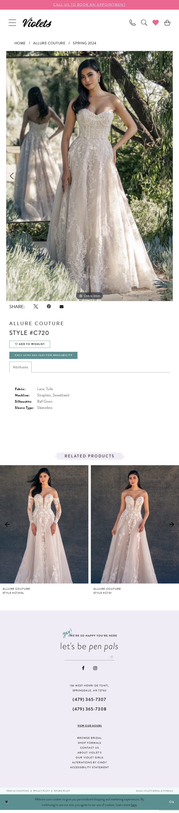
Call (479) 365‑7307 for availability (47, 357)
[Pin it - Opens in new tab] (49, 306)
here (134, 807)
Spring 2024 (84, 43)
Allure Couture (49, 43)
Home (20, 43)
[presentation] (44, 526)
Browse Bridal (89, 741)
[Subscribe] (114, 660)
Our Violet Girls (89, 760)
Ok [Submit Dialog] (171, 805)
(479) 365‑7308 (89, 712)
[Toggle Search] (144, 22)
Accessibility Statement (89, 770)
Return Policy (62, 794)
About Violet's (89, 756)
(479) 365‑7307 (89, 702)
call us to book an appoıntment (89, 4)
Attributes (20, 369)
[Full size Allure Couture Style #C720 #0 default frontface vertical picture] (89, 176)
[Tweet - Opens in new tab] (36, 306)
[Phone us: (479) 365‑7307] (132, 22)
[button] (12, 22)
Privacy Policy (41, 794)
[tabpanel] (89, 176)
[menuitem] (12, 22)
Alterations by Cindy (89, 765)
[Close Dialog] (7, 805)
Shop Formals (89, 746)
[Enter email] (89, 660)
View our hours (90, 729)
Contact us (89, 751)
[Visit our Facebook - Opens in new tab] (83, 671)
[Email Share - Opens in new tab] (61, 306)
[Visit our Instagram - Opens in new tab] (95, 671)
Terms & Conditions (17, 794)
